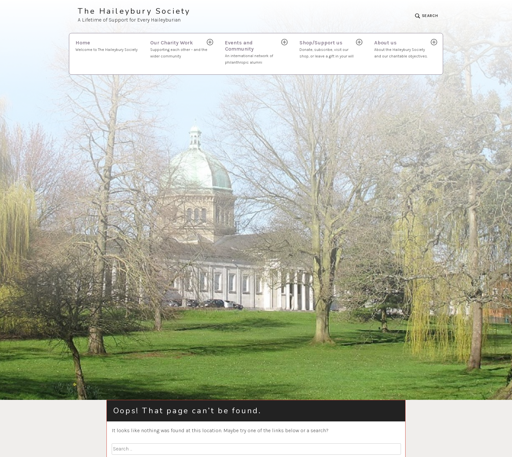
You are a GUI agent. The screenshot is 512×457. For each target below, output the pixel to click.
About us (403, 49)
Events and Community (253, 52)
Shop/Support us (328, 49)
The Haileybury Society (134, 11)
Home (106, 46)
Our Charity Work (179, 49)
